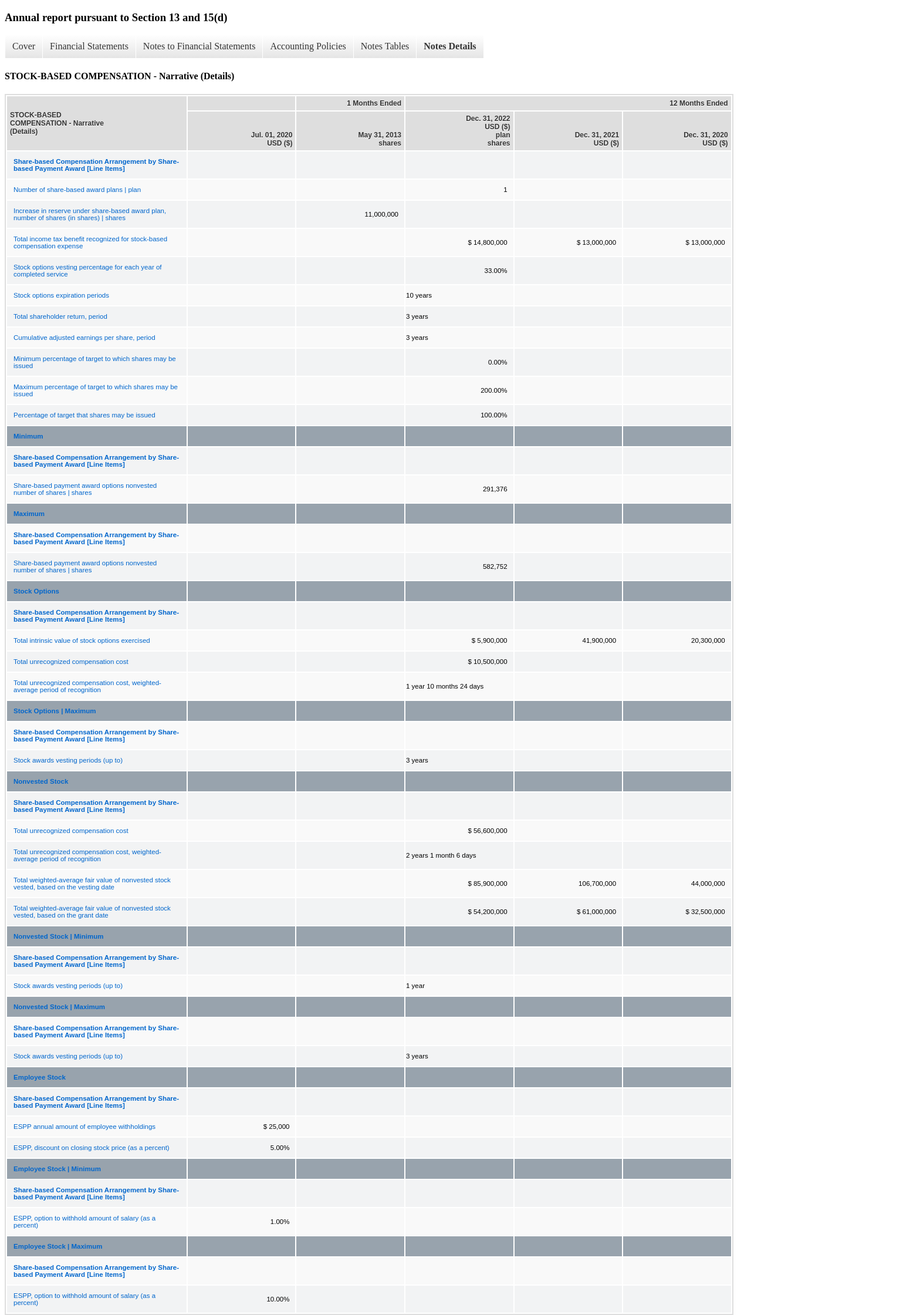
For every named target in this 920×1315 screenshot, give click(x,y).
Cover (23, 46)
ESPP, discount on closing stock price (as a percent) (91, 1147)
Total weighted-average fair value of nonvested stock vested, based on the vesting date (92, 883)
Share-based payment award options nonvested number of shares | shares (85, 489)
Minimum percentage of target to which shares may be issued (94, 362)
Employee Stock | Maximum (58, 1246)
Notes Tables (385, 46)
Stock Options (36, 591)
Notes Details (450, 46)
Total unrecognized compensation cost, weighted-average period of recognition (87, 686)
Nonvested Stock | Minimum (58, 936)
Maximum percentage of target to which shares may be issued (95, 390)
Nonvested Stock (40, 781)
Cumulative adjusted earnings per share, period (84, 337)
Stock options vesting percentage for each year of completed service (87, 271)
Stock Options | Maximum (54, 710)
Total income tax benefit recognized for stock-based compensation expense (90, 242)
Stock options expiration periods (61, 295)
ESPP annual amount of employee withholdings (84, 1126)
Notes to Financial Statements (199, 46)
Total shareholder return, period (60, 316)
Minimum (28, 436)
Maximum (29, 513)
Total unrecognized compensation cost (70, 661)
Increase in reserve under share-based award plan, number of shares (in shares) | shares (89, 214)
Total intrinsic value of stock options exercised (81, 640)
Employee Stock (39, 1077)
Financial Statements (89, 46)
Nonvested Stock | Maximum (59, 1006)
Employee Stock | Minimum (57, 1168)
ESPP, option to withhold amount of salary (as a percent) (84, 1222)
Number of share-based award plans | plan (77, 189)
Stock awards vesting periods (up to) (68, 760)
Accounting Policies (308, 46)
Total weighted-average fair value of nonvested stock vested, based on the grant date (92, 912)
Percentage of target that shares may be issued (84, 415)
